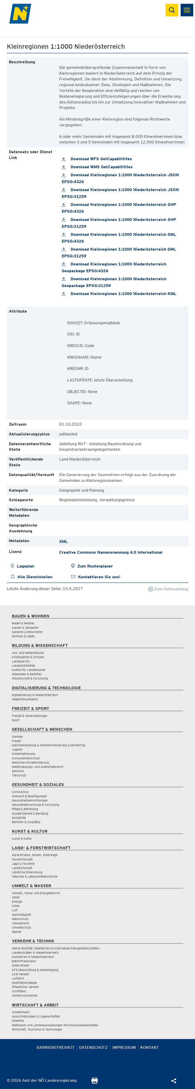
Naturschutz (20, 919)
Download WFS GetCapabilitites (97, 158)
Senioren (18, 771)
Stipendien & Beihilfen (27, 674)
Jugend (17, 749)
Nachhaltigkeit (21, 914)
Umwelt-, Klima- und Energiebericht (36, 893)
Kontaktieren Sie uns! (99, 577)
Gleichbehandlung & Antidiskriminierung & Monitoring (48, 745)
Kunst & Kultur (22, 838)
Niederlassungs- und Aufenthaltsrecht (37, 767)
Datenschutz (93, 1047)
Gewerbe (18, 1020)
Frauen (16, 741)
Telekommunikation (25, 699)
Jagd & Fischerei (23, 864)
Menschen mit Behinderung (30, 762)
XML (63, 541)
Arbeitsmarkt (20, 1012)
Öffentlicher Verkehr (25, 987)
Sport (15, 720)
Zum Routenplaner (95, 566)
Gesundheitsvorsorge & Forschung (35, 805)
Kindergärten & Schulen (28, 657)
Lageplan (25, 566)
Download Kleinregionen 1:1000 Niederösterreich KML (119, 293)
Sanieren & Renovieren (27, 632)
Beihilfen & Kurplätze (26, 822)
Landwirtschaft (22, 868)
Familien (17, 736)
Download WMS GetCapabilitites (97, 166)
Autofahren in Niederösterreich (33, 957)
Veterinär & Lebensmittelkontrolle (34, 876)
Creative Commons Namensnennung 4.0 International (110, 552)
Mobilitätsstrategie (24, 983)
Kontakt (149, 1047)
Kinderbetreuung (23, 754)
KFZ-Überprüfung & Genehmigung (35, 970)
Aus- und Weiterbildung (28, 653)
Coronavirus (20, 792)
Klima (15, 906)
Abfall (16, 897)
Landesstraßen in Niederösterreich (35, 952)
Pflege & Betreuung (25, 809)
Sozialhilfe (19, 818)
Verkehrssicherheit (24, 995)
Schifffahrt (19, 991)
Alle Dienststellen (34, 577)
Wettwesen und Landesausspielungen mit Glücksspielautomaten (55, 1025)
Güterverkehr (21, 965)
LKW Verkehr (20, 974)
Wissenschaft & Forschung (30, 678)
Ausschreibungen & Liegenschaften (36, 1016)
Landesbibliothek (23, 665)
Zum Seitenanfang (168, 589)
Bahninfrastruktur (24, 961)
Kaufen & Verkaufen (25, 627)
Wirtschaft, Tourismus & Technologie (37, 1029)
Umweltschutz (21, 927)
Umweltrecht (20, 923)
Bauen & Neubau (23, 623)
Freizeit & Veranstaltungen (29, 716)
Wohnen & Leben (23, 636)
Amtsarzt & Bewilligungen (29, 796)
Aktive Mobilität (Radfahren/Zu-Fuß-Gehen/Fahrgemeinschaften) (56, 948)
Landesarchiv (21, 661)
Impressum (124, 1047)
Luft (14, 910)
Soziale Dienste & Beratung (30, 813)
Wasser (16, 932)
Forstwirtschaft (22, 859)
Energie (17, 901)
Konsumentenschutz (26, 758)
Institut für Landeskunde (28, 670)
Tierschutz (19, 775)
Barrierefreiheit (56, 1047)
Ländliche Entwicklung (27, 872)
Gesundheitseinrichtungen (30, 800)
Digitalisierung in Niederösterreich (35, 695)
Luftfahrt (18, 978)
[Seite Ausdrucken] (94, 1082)
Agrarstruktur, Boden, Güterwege (34, 855)
